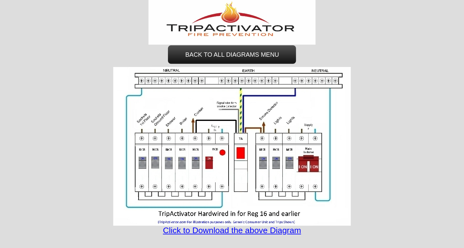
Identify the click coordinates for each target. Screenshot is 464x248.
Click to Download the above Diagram (232, 230)
